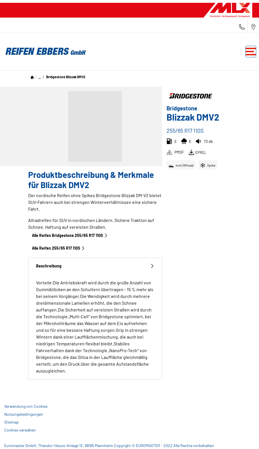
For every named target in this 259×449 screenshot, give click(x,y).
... (39, 77)
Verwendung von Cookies (26, 406)
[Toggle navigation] (250, 51)
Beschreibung (95, 265)
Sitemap (11, 422)
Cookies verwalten (20, 430)
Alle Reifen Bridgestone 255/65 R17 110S (70, 235)
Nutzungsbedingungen (23, 414)
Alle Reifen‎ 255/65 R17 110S (58, 248)
